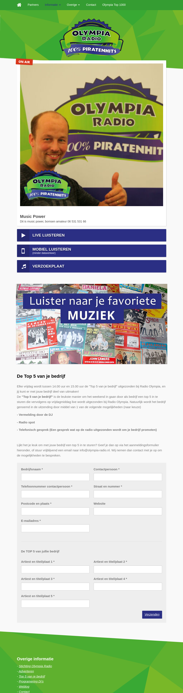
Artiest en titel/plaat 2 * (110, 405)
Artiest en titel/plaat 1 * (38, 405)
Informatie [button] (53, 4)
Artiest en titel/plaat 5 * (38, 439)
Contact (91, 4)
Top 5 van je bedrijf (32, 519)
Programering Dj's (31, 525)
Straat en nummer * (108, 329)
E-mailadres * (31, 364)
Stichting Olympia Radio (35, 509)
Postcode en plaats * (36, 347)
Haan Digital (85, 678)
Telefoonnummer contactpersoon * (46, 329)
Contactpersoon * (107, 312)
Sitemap (39, 683)
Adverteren (26, 514)
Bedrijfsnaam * (32, 312)
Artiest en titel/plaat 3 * (38, 422)
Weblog (24, 530)
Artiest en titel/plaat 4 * (110, 422)
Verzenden (152, 457)
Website (99, 347)
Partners (33, 4)
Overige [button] (73, 4)
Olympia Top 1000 (114, 4)
